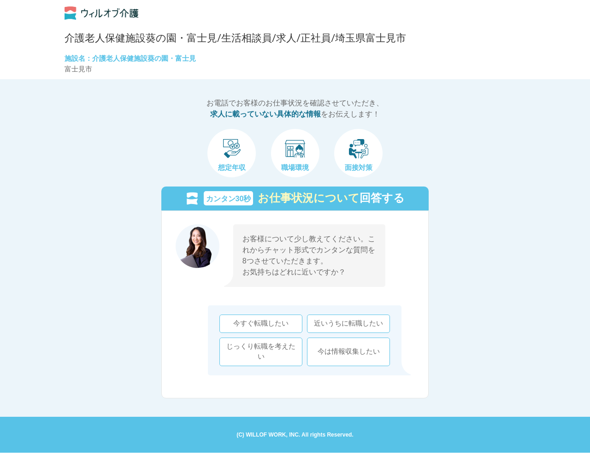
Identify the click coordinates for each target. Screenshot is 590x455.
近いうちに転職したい (346, 324)
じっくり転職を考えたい (259, 352)
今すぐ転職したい (259, 324)
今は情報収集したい (347, 352)
